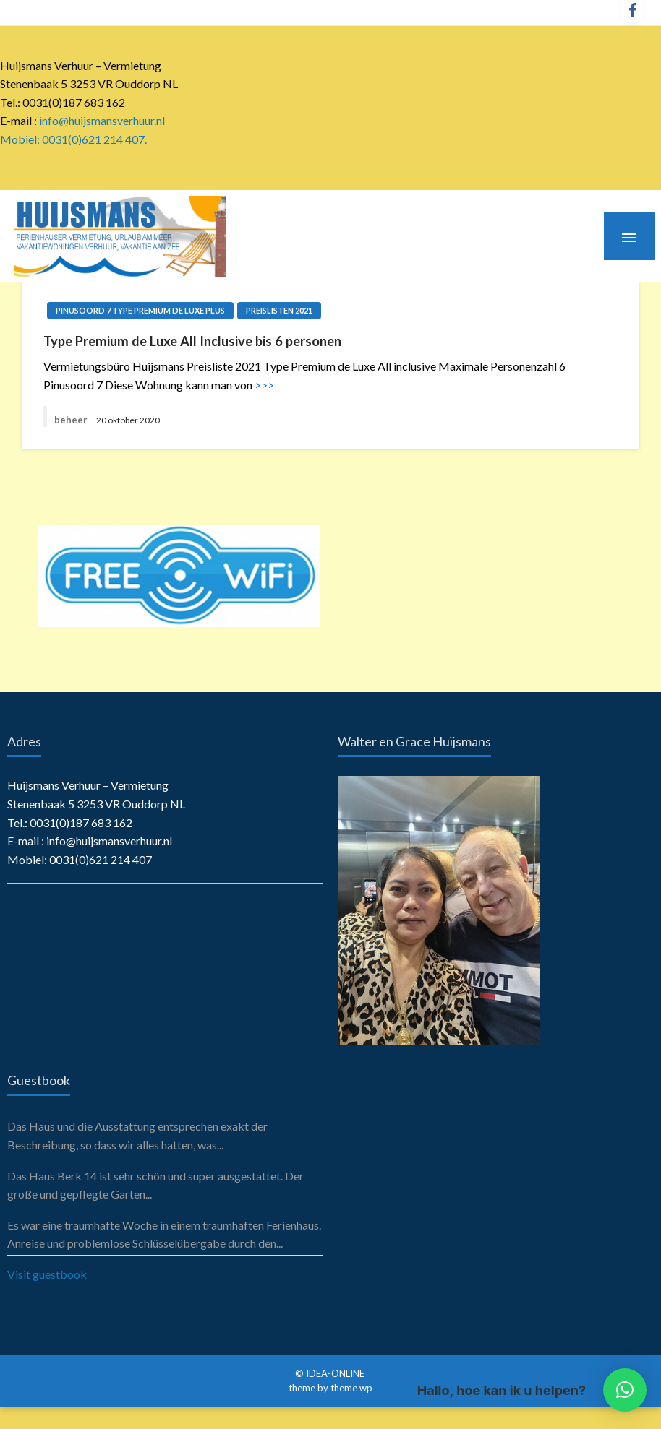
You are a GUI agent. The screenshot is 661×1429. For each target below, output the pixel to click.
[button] (625, 1390)
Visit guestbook (47, 1274)
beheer (71, 420)
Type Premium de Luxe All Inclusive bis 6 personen (192, 341)
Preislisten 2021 (279, 310)
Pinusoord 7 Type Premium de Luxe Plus (140, 310)
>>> (264, 385)
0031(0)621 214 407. (94, 139)
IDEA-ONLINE (336, 1373)
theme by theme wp (330, 1388)
